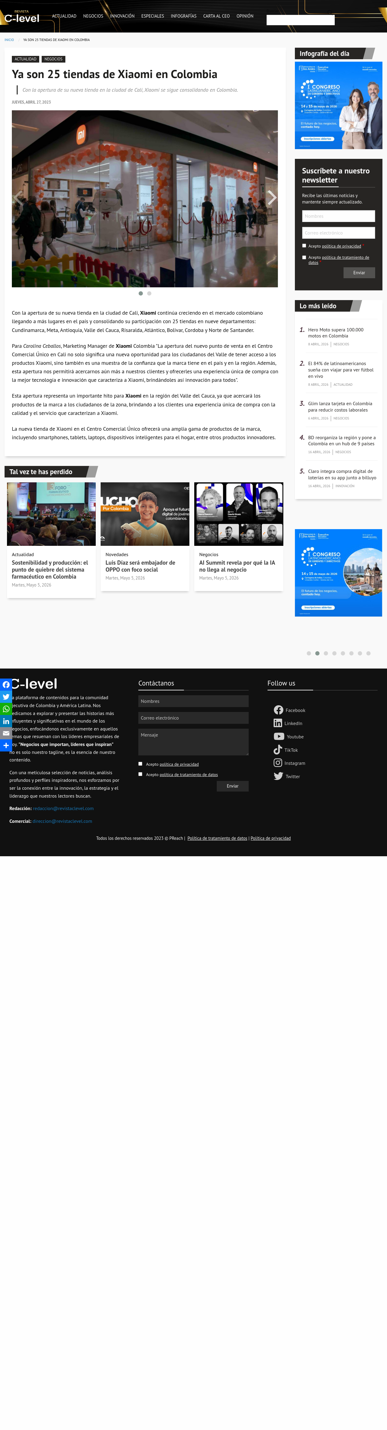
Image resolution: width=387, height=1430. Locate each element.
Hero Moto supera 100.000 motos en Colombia (336, 333)
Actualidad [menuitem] (64, 16)
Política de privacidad (271, 838)
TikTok (291, 750)
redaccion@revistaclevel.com (63, 808)
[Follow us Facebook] (280, 710)
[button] (140, 293)
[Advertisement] (182, 947)
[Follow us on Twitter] (280, 776)
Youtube (295, 737)
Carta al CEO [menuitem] (216, 16)
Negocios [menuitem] (93, 16)
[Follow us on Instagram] (279, 763)
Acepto (335, 246)
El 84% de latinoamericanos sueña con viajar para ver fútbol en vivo (341, 369)
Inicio (9, 40)
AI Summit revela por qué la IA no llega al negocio (237, 566)
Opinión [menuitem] (245, 16)
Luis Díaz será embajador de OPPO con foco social (140, 566)
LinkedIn (293, 723)
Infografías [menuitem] (183, 16)
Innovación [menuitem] (122, 16)
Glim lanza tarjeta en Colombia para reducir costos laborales (340, 406)
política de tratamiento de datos (339, 260)
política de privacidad (341, 246)
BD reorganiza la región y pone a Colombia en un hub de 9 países (342, 440)
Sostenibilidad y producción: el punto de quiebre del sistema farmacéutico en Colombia (50, 569)
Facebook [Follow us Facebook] (296, 710)
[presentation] (17, 197)
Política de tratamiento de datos (217, 838)
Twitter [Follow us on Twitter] (293, 776)
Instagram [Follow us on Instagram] (295, 763)
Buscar (273, 11)
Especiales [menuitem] (152, 16)
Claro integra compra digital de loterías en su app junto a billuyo (342, 474)
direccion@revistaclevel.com (62, 821)
